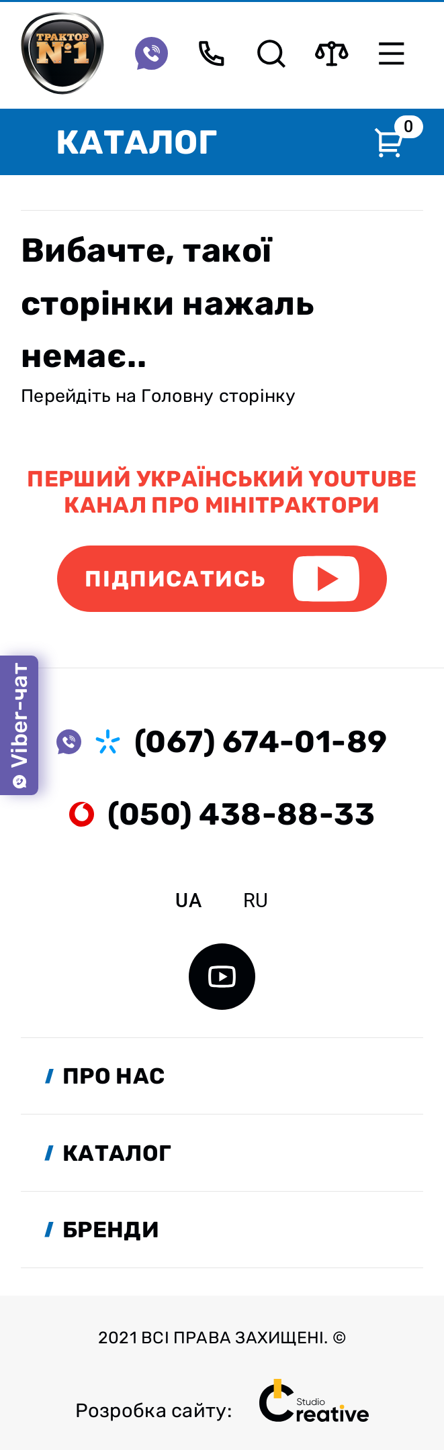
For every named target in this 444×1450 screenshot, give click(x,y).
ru (256, 900)
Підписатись (175, 579)
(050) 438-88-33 (241, 814)
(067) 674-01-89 (261, 742)
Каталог (136, 142)
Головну (177, 396)
